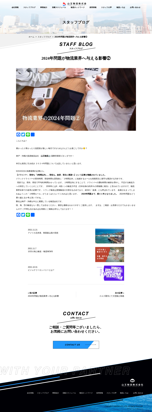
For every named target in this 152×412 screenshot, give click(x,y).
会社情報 (15, 12)
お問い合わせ (135, 12)
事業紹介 (43, 12)
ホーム (31, 37)
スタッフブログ (29, 12)
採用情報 (93, 12)
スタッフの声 (106, 12)
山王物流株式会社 (76, 5)
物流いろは (120, 12)
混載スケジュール (59, 12)
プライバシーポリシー (134, 409)
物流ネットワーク (78, 12)
